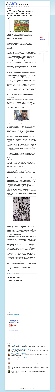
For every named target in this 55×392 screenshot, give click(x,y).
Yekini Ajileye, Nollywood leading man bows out (19, 353)
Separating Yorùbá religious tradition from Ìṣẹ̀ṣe (19, 345)
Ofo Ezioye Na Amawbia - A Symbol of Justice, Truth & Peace (21, 349)
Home (22, 312)
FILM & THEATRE (16, 6)
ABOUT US (27, 6)
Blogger (33, 388)
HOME (7, 6)
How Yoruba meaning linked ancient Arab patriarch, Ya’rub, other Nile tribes (23, 357)
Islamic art (12, 370)
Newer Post (9, 312)
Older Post (34, 312)
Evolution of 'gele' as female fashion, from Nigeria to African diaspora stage (23, 366)
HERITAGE (20, 6)
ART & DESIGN (11, 6)
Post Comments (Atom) (15, 314)
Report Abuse (42, 48)
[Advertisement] (21, 305)
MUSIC (24, 6)
